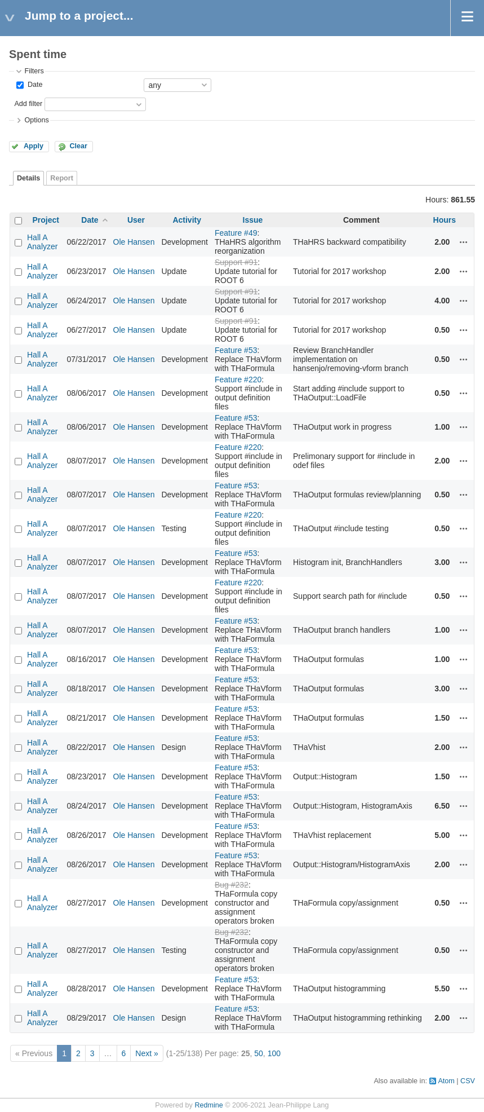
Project (45, 219)
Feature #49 (236, 232)
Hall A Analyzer (42, 242)
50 (258, 1053)
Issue (253, 219)
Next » (146, 1053)
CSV (467, 1081)
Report (61, 178)
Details (28, 178)
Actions (463, 241)
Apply (33, 146)
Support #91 (236, 262)
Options (36, 120)
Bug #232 (231, 884)
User (136, 219)
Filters (33, 71)
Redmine (208, 1105)
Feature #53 (236, 350)
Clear (78, 146)
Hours (444, 219)
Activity (186, 219)
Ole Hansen (134, 241)
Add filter (28, 104)
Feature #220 (238, 379)
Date (33, 85)
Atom (446, 1081)
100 (274, 1053)
